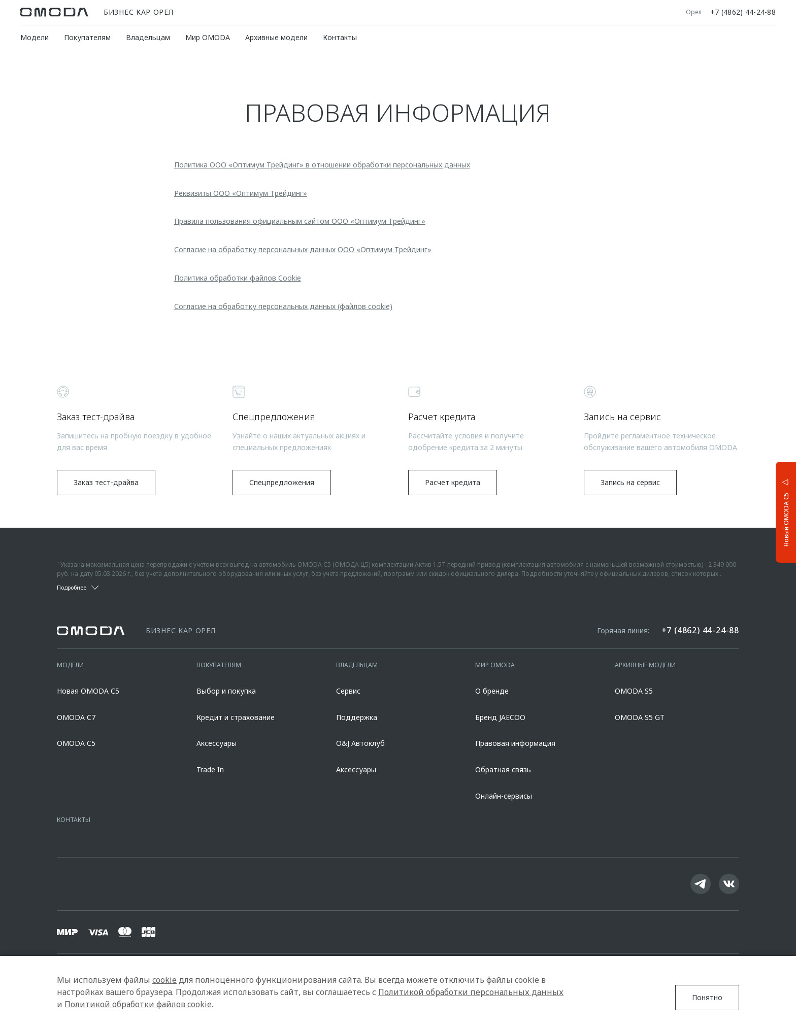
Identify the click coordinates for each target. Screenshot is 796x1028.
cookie (164, 979)
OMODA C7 (76, 717)
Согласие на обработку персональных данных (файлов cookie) (283, 306)
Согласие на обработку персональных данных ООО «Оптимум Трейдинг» (303, 249)
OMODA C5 (76, 743)
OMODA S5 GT (640, 717)
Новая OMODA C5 (88, 691)
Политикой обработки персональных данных (470, 992)
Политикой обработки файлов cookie (138, 1004)
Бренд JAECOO (500, 717)
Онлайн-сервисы (503, 796)
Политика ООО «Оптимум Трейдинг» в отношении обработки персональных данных (322, 164)
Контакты (340, 37)
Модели (34, 37)
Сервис (348, 691)
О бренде (492, 691)
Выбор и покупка (226, 691)
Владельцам (148, 37)
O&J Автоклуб (360, 743)
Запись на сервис (630, 482)
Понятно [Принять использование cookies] (707, 997)
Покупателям (87, 37)
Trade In (210, 769)
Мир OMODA (207, 37)
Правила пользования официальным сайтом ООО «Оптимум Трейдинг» (299, 221)
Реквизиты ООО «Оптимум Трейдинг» (240, 193)
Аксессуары (216, 743)
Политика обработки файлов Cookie (237, 278)
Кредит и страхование (235, 717)
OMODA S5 (634, 691)
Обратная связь (503, 769)
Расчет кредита (452, 482)
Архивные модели (276, 37)
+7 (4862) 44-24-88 (743, 12)
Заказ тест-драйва (106, 482)
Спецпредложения (281, 482)
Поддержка (356, 717)
